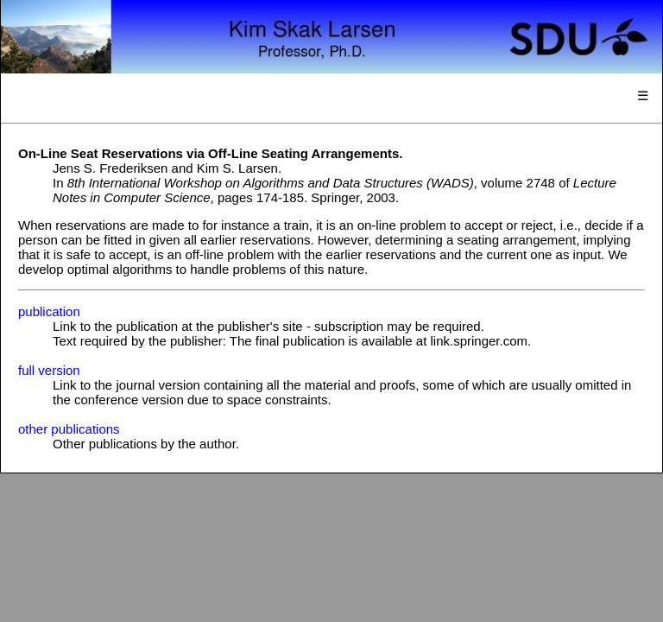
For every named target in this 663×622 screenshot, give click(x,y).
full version (49, 370)
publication (49, 311)
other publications (69, 429)
